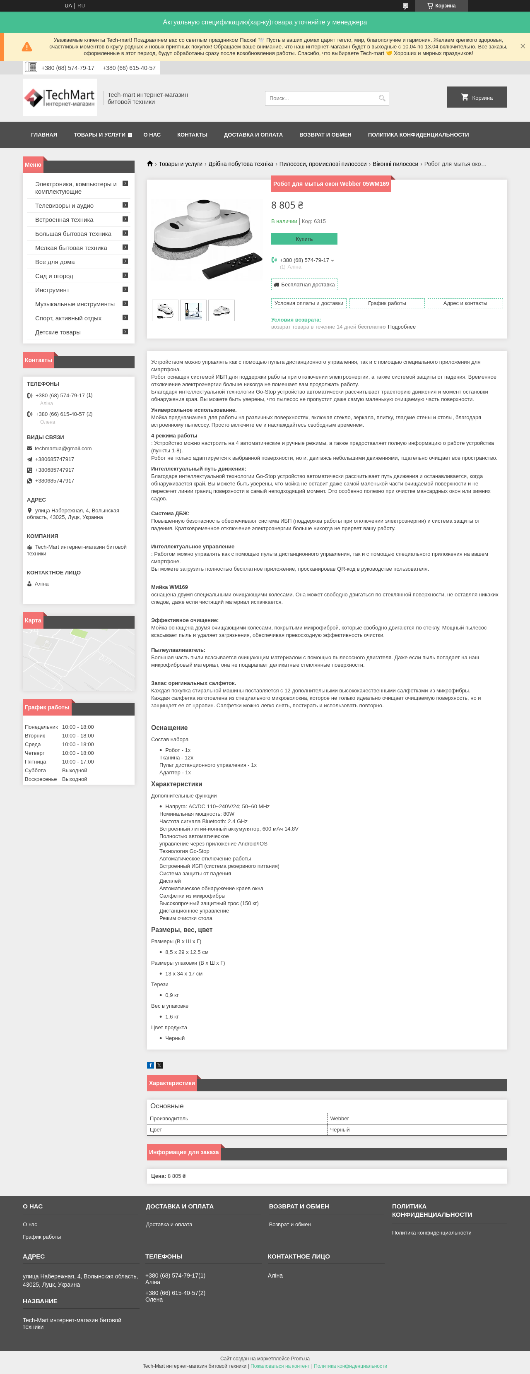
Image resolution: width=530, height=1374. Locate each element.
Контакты (192, 135)
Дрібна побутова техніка (241, 164)
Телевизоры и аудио (64, 205)
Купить (304, 239)
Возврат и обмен (325, 135)
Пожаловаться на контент (280, 1366)
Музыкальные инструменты (75, 303)
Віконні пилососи (395, 164)
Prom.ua (300, 1359)
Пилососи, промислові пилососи (323, 164)
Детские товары (58, 332)
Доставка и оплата (253, 135)
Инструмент (52, 289)
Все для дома (55, 261)
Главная (44, 135)
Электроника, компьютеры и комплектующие (76, 187)
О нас (152, 135)
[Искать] (382, 98)
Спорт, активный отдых (68, 318)
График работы (42, 1237)
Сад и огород (54, 275)
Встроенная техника (64, 219)
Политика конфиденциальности (418, 135)
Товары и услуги (99, 135)
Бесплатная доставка (308, 284)
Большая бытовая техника (73, 233)
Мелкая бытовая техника (71, 247)
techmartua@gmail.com (63, 448)
